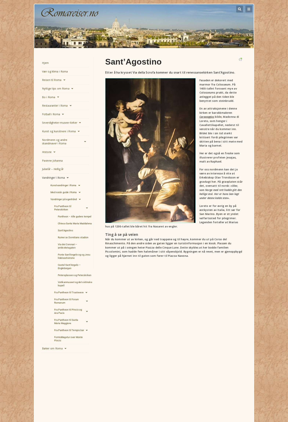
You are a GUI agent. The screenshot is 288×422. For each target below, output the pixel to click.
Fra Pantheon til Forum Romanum (72, 301)
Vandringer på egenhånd (67, 199)
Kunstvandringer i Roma (66, 185)
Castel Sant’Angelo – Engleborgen (69, 267)
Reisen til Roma (54, 80)
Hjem (45, 63)
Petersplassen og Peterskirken (74, 275)
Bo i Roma (51, 97)
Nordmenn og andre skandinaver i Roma (65, 141)
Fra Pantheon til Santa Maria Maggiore (72, 321)
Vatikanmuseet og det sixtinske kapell (75, 284)
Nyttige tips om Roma (58, 88)
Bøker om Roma (55, 348)
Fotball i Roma (54, 114)
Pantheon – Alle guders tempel (74, 216)
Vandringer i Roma (56, 177)
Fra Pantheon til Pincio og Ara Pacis (72, 311)
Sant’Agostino (65, 230)
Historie (49, 152)
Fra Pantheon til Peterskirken (72, 208)
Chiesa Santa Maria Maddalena (75, 223)
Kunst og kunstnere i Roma (62, 131)
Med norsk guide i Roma (66, 192)
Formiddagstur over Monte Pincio (68, 339)
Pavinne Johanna (52, 160)
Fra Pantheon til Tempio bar (72, 330)
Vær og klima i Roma (55, 71)
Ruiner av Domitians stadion (73, 237)
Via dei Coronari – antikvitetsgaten (67, 246)
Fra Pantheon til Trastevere (71, 292)
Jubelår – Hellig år (53, 169)
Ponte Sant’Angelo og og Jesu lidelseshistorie (74, 256)
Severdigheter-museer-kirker (62, 122)
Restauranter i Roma (57, 105)
